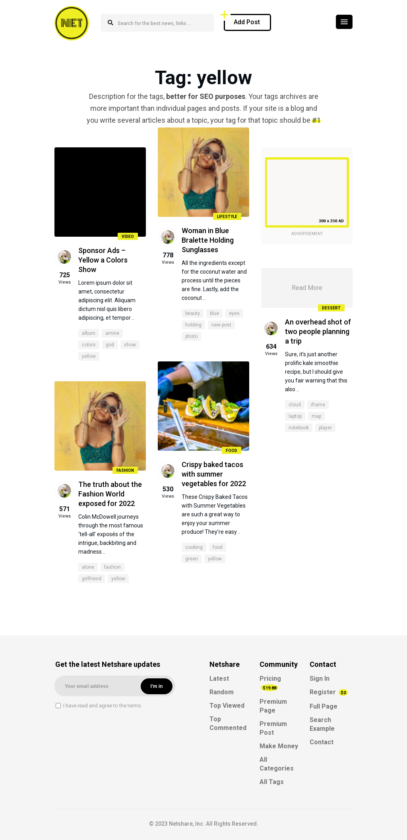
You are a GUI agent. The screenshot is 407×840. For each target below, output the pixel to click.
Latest (219, 678)
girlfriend (91, 578)
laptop (295, 416)
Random (221, 692)
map (316, 416)
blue (214, 313)
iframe (318, 404)
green (191, 559)
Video (128, 236)
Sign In (319, 678)
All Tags (272, 782)
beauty (192, 313)
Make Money (279, 746)
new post (221, 325)
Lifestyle (227, 216)
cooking (194, 547)
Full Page (323, 706)
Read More (307, 288)
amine (112, 333)
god (110, 345)
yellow (89, 356)
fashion (112, 567)
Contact (321, 742)
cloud (295, 404)
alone (88, 567)
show (130, 345)
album (88, 333)
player (325, 428)
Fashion (125, 470)
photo (191, 336)
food (218, 547)
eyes (234, 313)
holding (193, 325)
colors (89, 345)
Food (231, 450)
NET (72, 23)
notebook (299, 428)
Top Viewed (226, 705)
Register (329, 692)
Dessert (331, 308)
